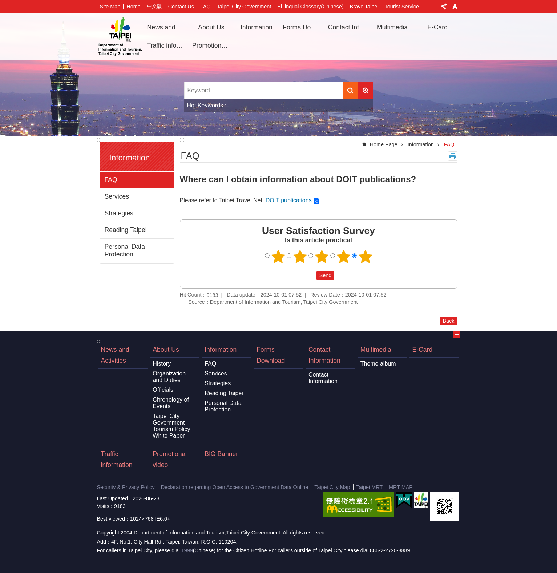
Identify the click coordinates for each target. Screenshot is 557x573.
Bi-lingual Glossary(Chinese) (310, 6)
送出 (309, 276)
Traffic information (167, 45)
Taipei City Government (244, 6)
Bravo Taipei (364, 6)
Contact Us (181, 6)
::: (99, 139)
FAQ (205, 6)
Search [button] (350, 90)
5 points (365, 256)
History (162, 364)
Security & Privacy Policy (126, 487)
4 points (343, 256)
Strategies (119, 213)
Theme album (378, 364)
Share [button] (444, 6)
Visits (103, 506)
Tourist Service (402, 6)
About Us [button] (211, 27)
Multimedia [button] (392, 27)
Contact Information (324, 355)
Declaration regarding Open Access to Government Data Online (234, 487)
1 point (278, 256)
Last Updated (112, 498)
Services (117, 196)
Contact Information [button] (348, 27)
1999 (187, 550)
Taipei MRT (369, 487)
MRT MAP (401, 487)
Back (449, 321)
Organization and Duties (169, 376)
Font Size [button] (454, 6)
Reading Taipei (126, 230)
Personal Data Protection (125, 250)
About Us (166, 349)
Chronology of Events (171, 403)
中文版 (154, 6)
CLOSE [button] (456, 334)
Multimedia (375, 349)
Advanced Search (365, 90)
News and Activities (167, 27)
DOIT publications (289, 200)
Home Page (383, 144)
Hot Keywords (205, 105)
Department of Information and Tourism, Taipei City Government (120, 36)
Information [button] (257, 27)
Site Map (110, 6)
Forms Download (303, 27)
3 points (321, 256)
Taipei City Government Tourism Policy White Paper (171, 426)
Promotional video (212, 45)
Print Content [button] (452, 156)
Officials (163, 390)
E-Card (437, 27)
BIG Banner (221, 454)
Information (129, 157)
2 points (300, 256)
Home (133, 6)
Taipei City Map (332, 487)
